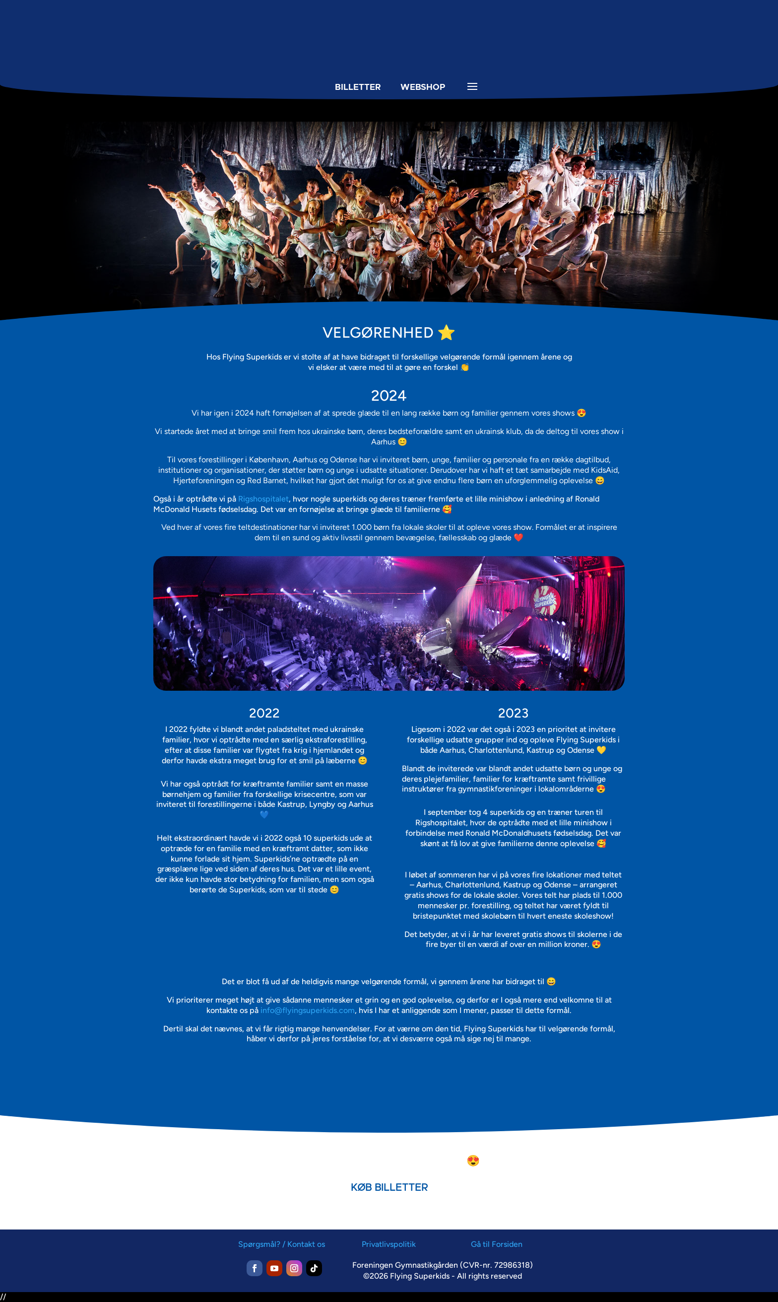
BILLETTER (357, 86)
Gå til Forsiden (496, 1244)
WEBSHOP (422, 86)
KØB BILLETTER (389, 1188)
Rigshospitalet (263, 499)
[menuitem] (295, 105)
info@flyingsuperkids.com (307, 1010)
